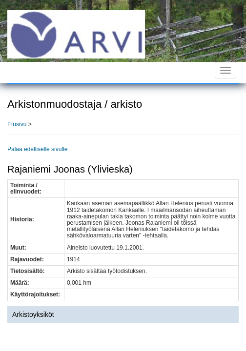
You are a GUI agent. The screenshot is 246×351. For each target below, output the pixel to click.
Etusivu (16, 124)
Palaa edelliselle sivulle (37, 149)
